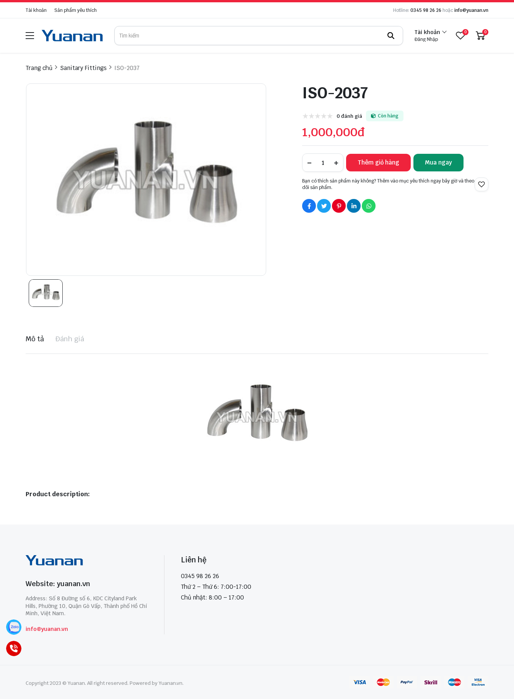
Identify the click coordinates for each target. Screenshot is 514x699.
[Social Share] (309, 206)
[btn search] (391, 35)
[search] (258, 35)
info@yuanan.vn (471, 10)
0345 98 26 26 (425, 10)
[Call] (14, 649)
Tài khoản (36, 10)
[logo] (72, 35)
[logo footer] (87, 561)
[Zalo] (14, 627)
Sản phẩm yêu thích (75, 10)
